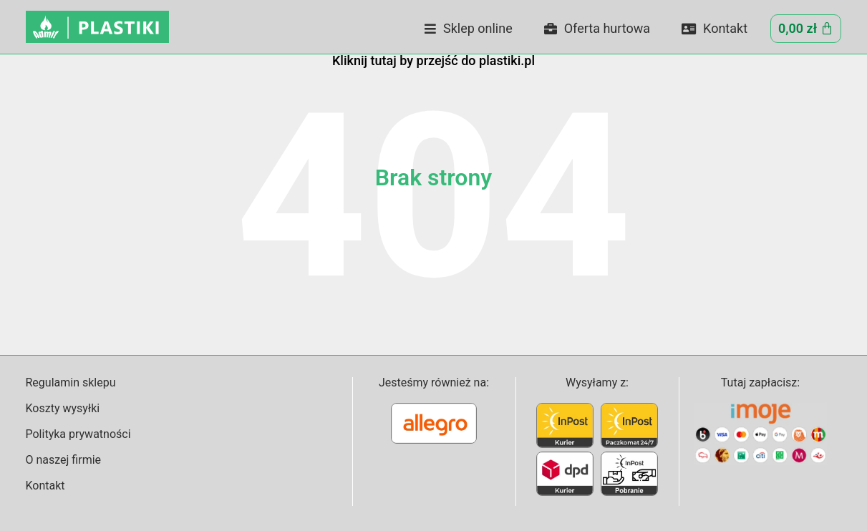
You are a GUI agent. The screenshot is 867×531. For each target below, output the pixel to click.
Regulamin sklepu (71, 382)
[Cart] (805, 28)
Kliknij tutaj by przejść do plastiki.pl (433, 60)
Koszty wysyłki (63, 408)
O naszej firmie (64, 460)
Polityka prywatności (78, 434)
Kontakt (714, 28)
